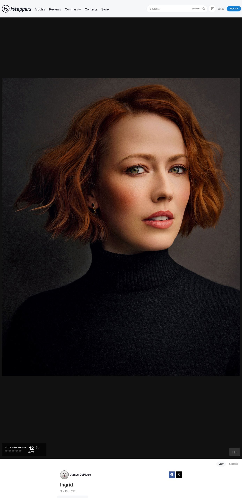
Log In (221, 8)
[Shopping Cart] (212, 8)
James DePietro (80, 474)
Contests (91, 9)
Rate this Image (15, 447)
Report (233, 464)
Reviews (55, 9)
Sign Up (234, 8)
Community (73, 9)
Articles (40, 9)
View (221, 464)
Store (105, 9)
